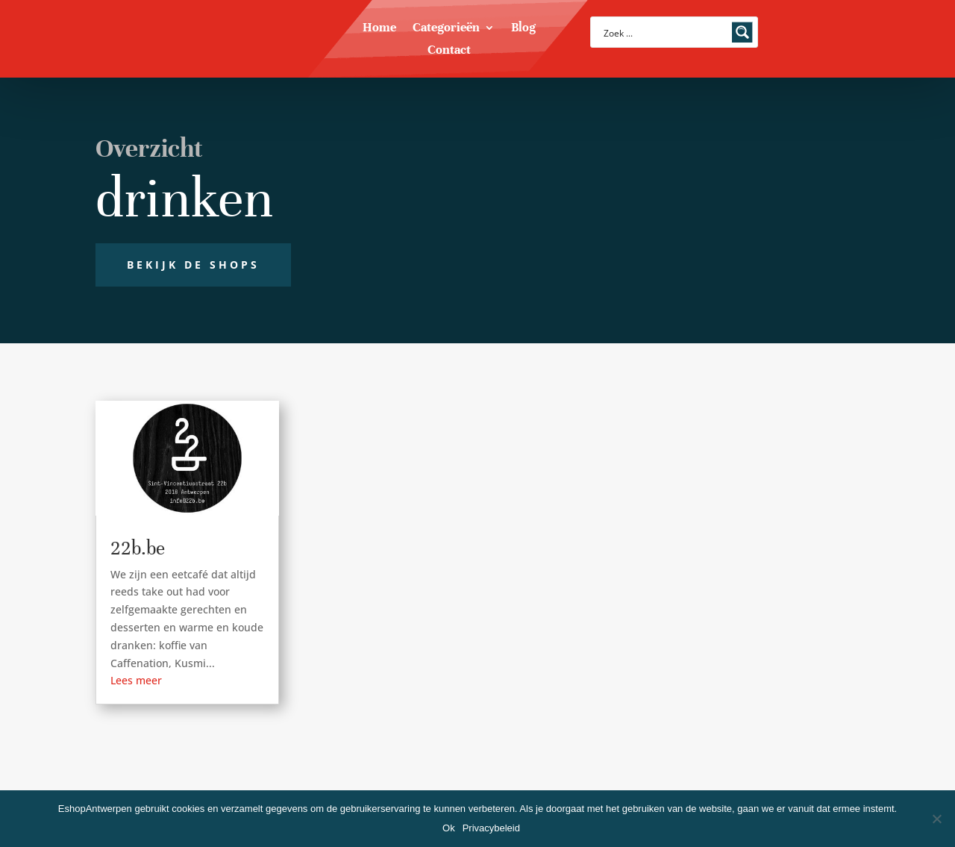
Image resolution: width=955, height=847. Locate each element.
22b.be (137, 548)
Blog (523, 28)
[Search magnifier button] (742, 32)
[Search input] (664, 32)
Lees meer (136, 680)
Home (379, 28)
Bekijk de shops (193, 264)
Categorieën (446, 28)
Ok (448, 828)
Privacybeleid (491, 828)
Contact (449, 51)
